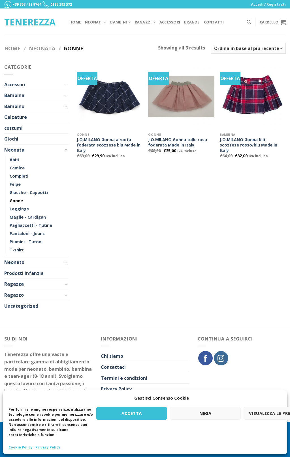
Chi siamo (112, 356)
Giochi (11, 139)
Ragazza (14, 284)
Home (75, 22)
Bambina (14, 95)
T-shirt (17, 250)
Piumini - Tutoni (26, 241)
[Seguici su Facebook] (205, 358)
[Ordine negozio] (248, 48)
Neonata (42, 48)
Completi (19, 176)
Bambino (14, 106)
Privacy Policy (47, 447)
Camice (17, 168)
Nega (205, 413)
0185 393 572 (61, 4)
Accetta (131, 413)
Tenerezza (30, 22)
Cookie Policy (20, 447)
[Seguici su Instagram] (221, 358)
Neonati (95, 22)
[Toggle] (66, 84)
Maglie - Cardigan (28, 217)
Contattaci (113, 367)
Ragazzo (14, 295)
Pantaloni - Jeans (27, 233)
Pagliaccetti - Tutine (31, 225)
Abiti (14, 159)
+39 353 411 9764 (26, 4)
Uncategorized (21, 306)
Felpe (15, 184)
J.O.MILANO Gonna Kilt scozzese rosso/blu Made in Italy (248, 145)
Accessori (169, 22)
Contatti (214, 22)
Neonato (14, 262)
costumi (13, 128)
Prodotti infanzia (24, 273)
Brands (192, 22)
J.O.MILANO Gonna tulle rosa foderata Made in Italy (177, 142)
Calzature (15, 117)
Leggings (19, 209)
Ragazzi (145, 22)
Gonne (16, 200)
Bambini (120, 22)
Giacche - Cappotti (29, 192)
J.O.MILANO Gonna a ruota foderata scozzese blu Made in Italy (108, 145)
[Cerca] (249, 22)
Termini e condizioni (124, 378)
